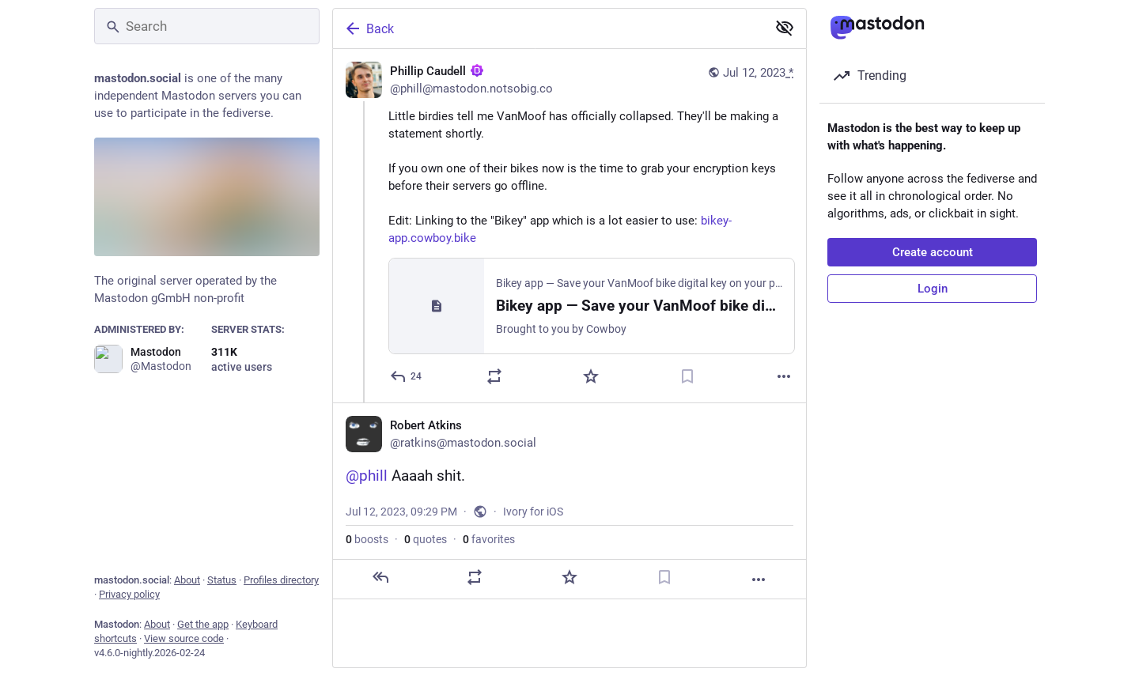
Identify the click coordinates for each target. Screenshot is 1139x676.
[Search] (207, 26)
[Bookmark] (687, 376)
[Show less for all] (784, 28)
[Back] (548, 28)
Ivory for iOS (533, 511)
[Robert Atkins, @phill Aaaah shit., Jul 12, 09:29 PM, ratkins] (569, 500)
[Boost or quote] (494, 376)
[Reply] (406, 376)
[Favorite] (590, 376)
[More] (783, 376)
